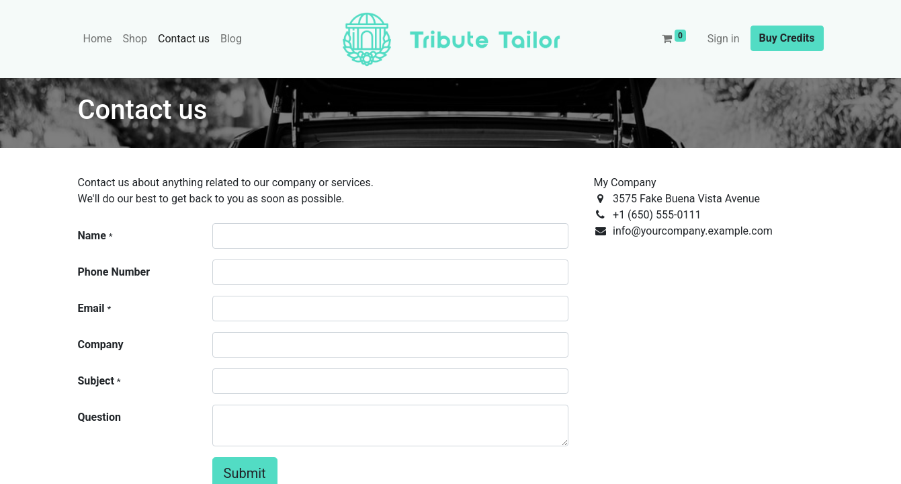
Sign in (723, 38)
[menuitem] (98, 39)
